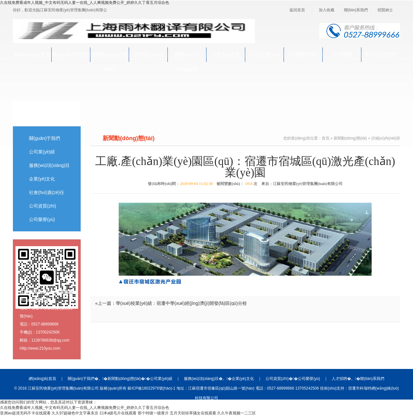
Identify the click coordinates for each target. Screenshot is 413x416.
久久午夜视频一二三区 (236, 413)
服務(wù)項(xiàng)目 (187, 57)
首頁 (325, 138)
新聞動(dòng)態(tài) (109, 57)
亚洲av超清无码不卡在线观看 (25, 413)
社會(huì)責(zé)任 (46, 192)
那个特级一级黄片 (153, 413)
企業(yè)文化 (226, 54)
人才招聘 (342, 54)
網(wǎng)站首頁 (32, 54)
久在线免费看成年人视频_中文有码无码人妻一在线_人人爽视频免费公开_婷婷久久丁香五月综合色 (84, 2)
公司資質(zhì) (264, 54)
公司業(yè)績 (148, 54)
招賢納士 (385, 10)
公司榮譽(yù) (303, 54)
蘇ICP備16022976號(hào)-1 (151, 388)
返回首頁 (297, 10)
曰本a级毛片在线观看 (118, 413)
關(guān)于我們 (71, 54)
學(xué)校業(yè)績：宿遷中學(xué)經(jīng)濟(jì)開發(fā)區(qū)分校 (181, 303)
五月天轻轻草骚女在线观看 (193, 413)
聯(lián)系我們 (356, 10)
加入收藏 (326, 10)
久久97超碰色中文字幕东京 (75, 413)
